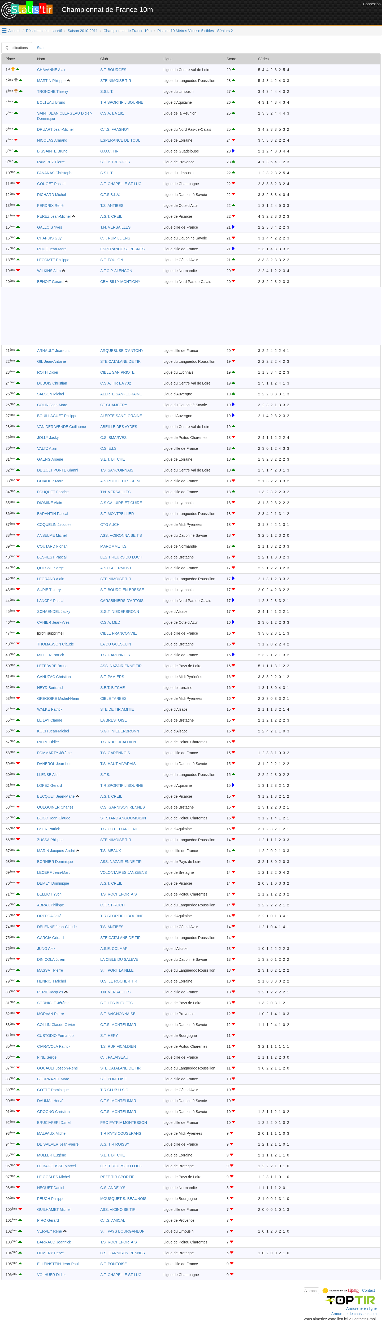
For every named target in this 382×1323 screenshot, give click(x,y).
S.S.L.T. (106, 91)
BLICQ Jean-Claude (53, 818)
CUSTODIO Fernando (55, 1035)
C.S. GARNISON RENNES (122, 807)
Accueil (14, 31)
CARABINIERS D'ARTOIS (122, 601)
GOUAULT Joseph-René (57, 1068)
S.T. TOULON (111, 260)
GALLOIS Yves (49, 227)
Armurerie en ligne (361, 1308)
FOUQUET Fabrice (53, 492)
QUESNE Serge (50, 568)
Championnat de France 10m (127, 31)
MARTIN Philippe (51, 80)
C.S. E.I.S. (109, 448)
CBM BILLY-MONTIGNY (120, 282)
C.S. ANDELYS (112, 1188)
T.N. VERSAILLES (115, 227)
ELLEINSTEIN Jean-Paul (58, 1264)
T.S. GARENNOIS (115, 655)
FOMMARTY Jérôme (54, 753)
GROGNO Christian (53, 1112)
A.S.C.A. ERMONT (116, 568)
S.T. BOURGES (113, 70)
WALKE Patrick (49, 709)
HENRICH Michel (51, 981)
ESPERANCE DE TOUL (120, 140)
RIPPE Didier (48, 742)
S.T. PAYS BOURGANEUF (122, 1231)
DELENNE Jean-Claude (57, 927)
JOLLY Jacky (48, 437)
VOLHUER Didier (51, 1275)
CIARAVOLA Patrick (53, 1046)
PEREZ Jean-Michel (54, 216)
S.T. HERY (109, 1035)
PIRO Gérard (48, 1220)
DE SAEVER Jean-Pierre (58, 1144)
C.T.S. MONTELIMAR (118, 1025)
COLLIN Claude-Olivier (56, 1025)
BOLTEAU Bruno (51, 102)
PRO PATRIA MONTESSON (123, 1122)
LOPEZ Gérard (49, 785)
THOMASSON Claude (55, 644)
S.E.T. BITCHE (112, 459)
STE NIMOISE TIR (115, 80)
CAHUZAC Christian (54, 677)
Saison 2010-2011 (83, 31)
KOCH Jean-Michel (53, 731)
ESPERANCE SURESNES (122, 249)
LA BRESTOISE (113, 720)
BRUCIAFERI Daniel (54, 1122)
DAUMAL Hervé (50, 1101)
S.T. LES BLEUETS (116, 1003)
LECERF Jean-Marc (53, 872)
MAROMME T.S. (113, 546)
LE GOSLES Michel (53, 1177)
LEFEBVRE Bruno (52, 666)
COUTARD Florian (52, 546)
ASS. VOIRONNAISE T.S (121, 535)
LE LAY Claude (49, 720)
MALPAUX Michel (51, 1133)
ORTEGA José (49, 916)
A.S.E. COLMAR (114, 948)
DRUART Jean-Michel (55, 129)
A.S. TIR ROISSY (114, 1144)
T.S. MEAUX (110, 851)
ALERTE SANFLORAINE (121, 394)
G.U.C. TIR (109, 151)
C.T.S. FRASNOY (114, 129)
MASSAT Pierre (50, 970)
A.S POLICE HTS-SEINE (121, 481)
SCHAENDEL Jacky (53, 611)
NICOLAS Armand (52, 140)
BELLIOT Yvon (49, 894)
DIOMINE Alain (49, 503)
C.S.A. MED (110, 622)
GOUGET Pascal (51, 184)
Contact (368, 1290)
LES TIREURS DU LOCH (121, 557)
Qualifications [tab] (17, 48)
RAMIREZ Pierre (51, 162)
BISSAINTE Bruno (52, 151)
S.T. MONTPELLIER (117, 514)
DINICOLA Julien (51, 959)
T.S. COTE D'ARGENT (119, 829)
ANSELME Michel (52, 535)
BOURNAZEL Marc (53, 1079)
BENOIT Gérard (50, 282)
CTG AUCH (109, 524)
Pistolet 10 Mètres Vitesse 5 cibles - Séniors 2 (195, 31)
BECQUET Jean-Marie (56, 796)
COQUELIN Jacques (54, 524)
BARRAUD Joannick (54, 1242)
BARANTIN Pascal (52, 514)
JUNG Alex (46, 948)
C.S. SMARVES (113, 437)
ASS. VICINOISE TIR (118, 1209)
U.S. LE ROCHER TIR (118, 981)
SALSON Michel (50, 394)
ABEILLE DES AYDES (118, 427)
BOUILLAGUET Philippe (57, 416)
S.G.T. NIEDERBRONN (119, 611)
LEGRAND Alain (50, 579)
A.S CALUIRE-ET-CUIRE (121, 503)
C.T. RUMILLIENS (115, 238)
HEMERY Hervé (50, 1253)
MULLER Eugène (51, 1155)
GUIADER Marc (50, 481)
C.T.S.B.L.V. (110, 195)
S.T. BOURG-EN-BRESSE (122, 590)
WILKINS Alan (49, 271)
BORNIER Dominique (55, 861)
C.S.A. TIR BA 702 (115, 383)
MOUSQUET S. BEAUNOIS (123, 1199)
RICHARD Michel (51, 195)
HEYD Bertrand (50, 687)
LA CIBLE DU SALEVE (119, 959)
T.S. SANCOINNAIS (116, 470)
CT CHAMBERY (113, 405)
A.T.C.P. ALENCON (116, 271)
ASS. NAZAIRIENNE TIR (121, 666)
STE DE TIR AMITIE (117, 709)
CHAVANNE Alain (51, 70)
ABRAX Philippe (50, 905)
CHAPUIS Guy (49, 238)
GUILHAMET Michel (54, 1209)
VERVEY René (49, 1231)
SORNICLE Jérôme (53, 1003)
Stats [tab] (41, 48)
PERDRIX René (50, 205)
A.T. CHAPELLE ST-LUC (120, 184)
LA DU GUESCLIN (115, 644)
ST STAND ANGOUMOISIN (123, 818)
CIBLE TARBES (113, 698)
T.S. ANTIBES (111, 205)
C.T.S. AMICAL (112, 1220)
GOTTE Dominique (53, 1090)
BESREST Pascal (52, 557)
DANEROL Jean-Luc (54, 764)
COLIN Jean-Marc (52, 405)
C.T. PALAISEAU (114, 1057)
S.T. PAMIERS (112, 677)
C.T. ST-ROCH (112, 905)
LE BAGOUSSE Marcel (56, 1166)
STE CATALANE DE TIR (120, 361)
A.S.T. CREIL (111, 216)
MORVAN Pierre (50, 1014)
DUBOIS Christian (52, 383)
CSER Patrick (48, 829)
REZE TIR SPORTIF (117, 1177)
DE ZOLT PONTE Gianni (57, 470)
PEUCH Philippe (50, 1199)
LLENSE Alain (48, 774)
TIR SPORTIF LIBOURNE (121, 102)
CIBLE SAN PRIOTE (117, 372)
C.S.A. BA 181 (112, 113)
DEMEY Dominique (53, 883)
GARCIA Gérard (50, 938)
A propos (312, 1291)
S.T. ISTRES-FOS (115, 162)
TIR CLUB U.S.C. (114, 1090)
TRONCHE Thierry (52, 91)
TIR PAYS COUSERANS (120, 1133)
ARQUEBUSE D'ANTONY (122, 350)
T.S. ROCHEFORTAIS (118, 894)
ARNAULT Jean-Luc (54, 350)
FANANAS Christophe (55, 173)
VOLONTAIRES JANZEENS (123, 872)
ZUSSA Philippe (50, 840)
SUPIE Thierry (49, 590)
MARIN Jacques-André (56, 851)
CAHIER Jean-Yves (53, 622)
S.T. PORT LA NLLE (117, 970)
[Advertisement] (265, 13)
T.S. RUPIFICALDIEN (118, 742)
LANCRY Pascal (50, 601)
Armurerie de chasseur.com (354, 1314)
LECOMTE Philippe (53, 260)
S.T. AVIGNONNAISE (118, 1014)
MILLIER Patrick (50, 655)
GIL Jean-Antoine (51, 361)
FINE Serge (47, 1057)
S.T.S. (105, 774)
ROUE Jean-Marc (51, 249)
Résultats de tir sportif (44, 31)
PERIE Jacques (50, 992)
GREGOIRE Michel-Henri (58, 698)
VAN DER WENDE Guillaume (61, 427)
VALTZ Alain (47, 448)
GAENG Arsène (50, 459)
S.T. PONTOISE (113, 1079)
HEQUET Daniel (50, 1188)
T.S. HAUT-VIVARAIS (118, 764)
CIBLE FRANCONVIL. (118, 633)
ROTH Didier (47, 372)
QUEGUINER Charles (55, 807)
